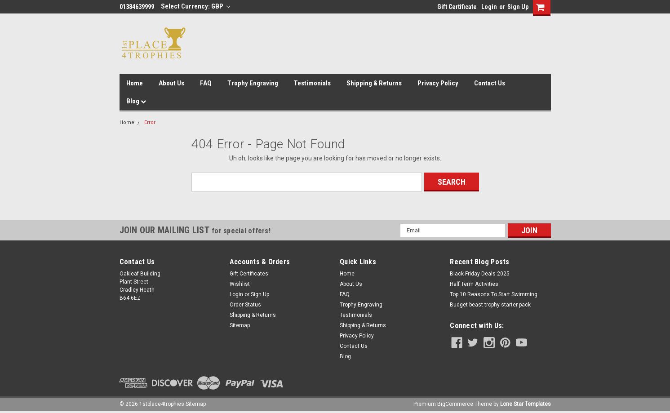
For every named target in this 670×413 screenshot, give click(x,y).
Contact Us (489, 83)
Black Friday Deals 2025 (480, 274)
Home (134, 83)
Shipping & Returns (374, 83)
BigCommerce (455, 404)
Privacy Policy (437, 83)
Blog (136, 101)
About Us (171, 83)
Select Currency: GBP (196, 6)
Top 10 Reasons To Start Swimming (493, 294)
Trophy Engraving (252, 83)
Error (149, 122)
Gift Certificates (249, 274)
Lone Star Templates (525, 404)
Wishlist (240, 284)
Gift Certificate (457, 6)
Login (489, 6)
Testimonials (312, 83)
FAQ (206, 83)
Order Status (245, 305)
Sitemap (240, 325)
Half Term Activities (474, 284)
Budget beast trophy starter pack (490, 305)
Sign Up (517, 6)
